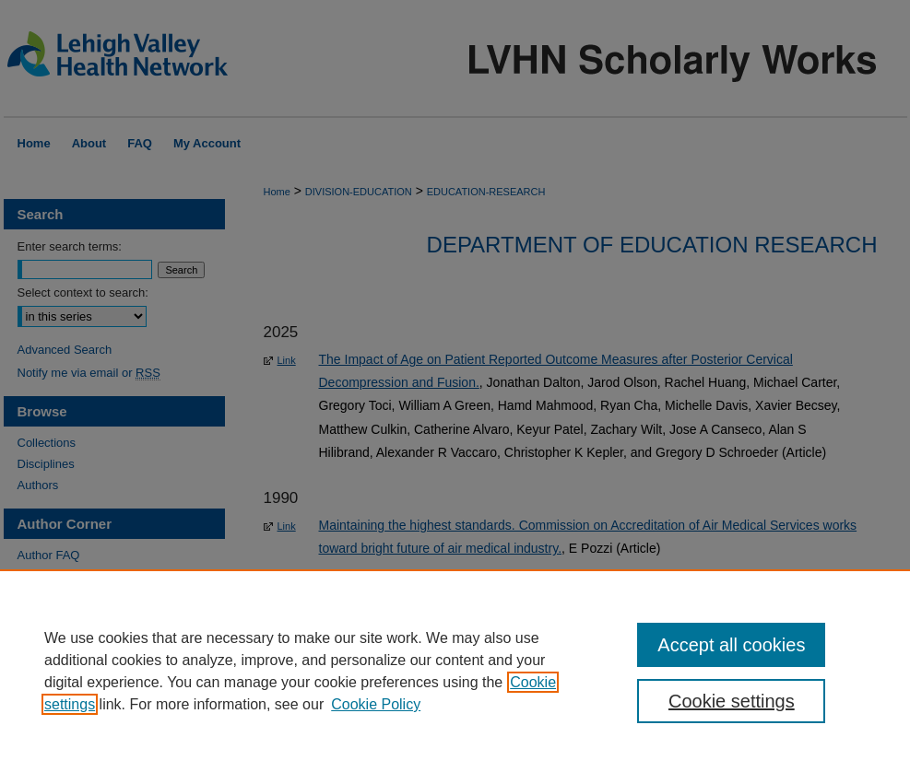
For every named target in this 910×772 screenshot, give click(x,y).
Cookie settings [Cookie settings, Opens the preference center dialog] (731, 701)
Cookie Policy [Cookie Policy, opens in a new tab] (375, 704)
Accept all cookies (731, 645)
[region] (455, 670)
